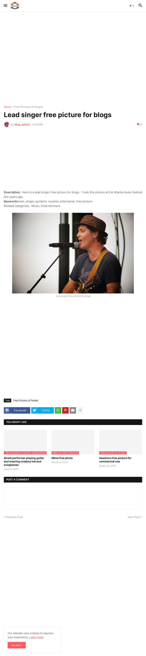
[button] (5, 5)
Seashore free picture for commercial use (115, 459)
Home (7, 107)
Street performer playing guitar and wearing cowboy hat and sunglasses (24, 461)
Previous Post (14, 517)
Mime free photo (62, 458)
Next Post (134, 517)
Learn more (36, 637)
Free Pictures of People (28, 107)
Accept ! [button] (16, 645)
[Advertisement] (73, 58)
